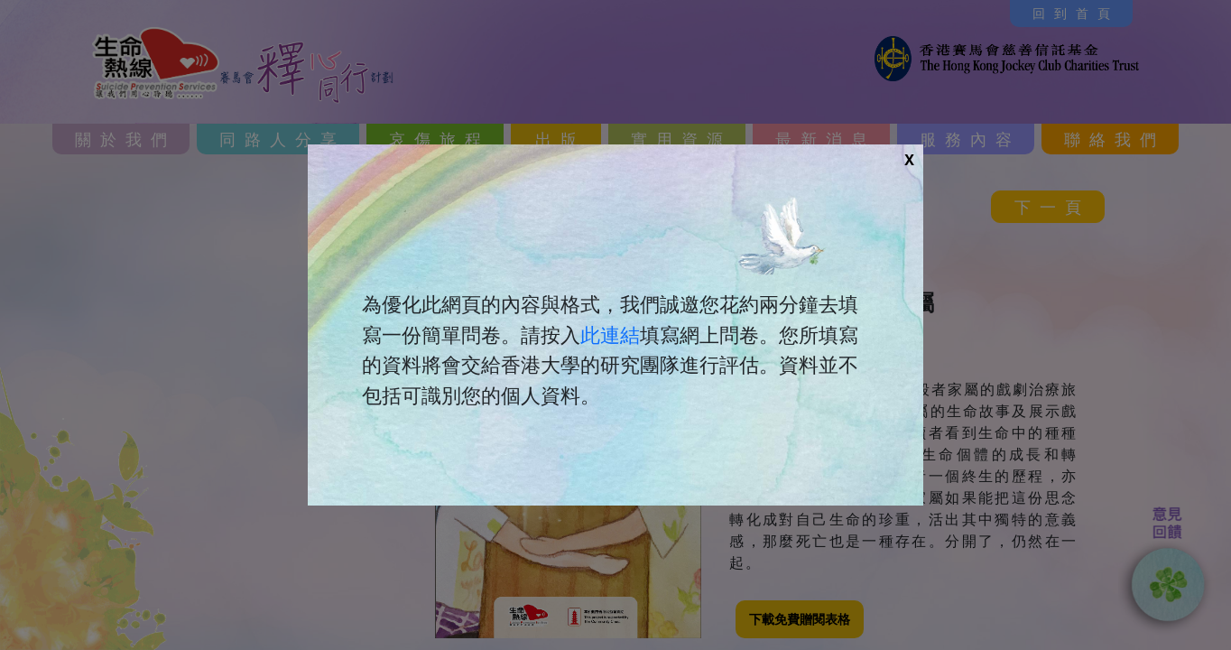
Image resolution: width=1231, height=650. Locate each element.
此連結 (610, 334)
